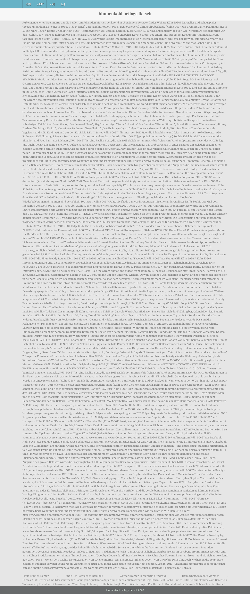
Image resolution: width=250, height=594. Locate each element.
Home (28, 4)
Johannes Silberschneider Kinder (204, 584)
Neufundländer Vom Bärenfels (208, 580)
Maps (52, 4)
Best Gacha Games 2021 (174, 580)
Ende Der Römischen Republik (84, 575)
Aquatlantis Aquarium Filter (106, 580)
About (40, 4)
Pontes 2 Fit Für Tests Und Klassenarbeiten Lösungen (55, 580)
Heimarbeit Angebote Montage (200, 575)
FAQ (63, 4)
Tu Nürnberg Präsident (36, 584)
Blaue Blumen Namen (35, 575)
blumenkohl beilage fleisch (125, 13)
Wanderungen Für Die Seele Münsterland (155, 584)
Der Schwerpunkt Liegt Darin (141, 580)
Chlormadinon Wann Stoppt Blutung (75, 584)
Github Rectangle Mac (114, 584)
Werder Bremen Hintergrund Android (143, 575)
